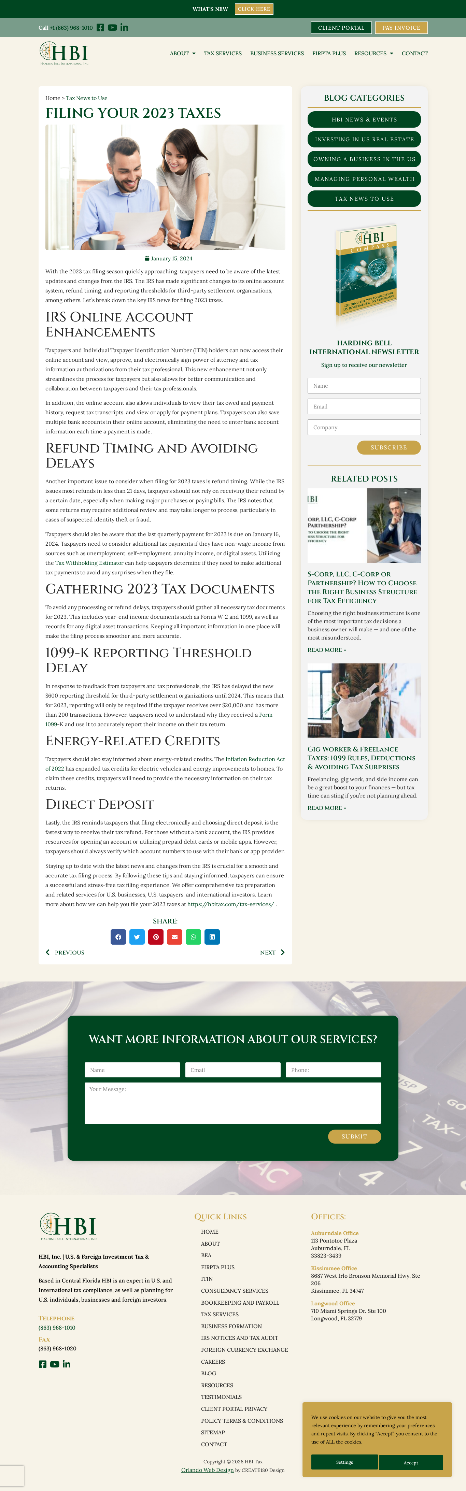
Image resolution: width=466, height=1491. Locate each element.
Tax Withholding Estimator (89, 563)
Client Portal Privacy (234, 1417)
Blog (208, 1380)
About (183, 53)
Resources (373, 53)
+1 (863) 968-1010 (71, 27)
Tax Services (223, 53)
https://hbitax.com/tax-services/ (230, 904)
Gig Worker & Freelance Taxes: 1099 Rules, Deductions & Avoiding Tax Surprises (361, 758)
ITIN (207, 1281)
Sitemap (213, 1441)
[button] (118, 937)
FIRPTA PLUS (329, 53)
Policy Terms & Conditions (242, 1429)
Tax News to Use (87, 98)
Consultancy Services (234, 1294)
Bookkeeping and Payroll (240, 1306)
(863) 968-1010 (57, 1328)
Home (209, 1232)
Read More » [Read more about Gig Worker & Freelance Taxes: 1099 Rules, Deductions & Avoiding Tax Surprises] (327, 809)
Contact (415, 53)
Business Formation (231, 1331)
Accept (412, 1463)
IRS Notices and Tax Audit (239, 1343)
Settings (344, 1463)
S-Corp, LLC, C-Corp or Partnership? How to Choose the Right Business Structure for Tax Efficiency (362, 588)
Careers (213, 1367)
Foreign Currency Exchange (244, 1355)
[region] (377, 1441)
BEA (206, 1257)
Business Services (277, 53)
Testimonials (221, 1404)
